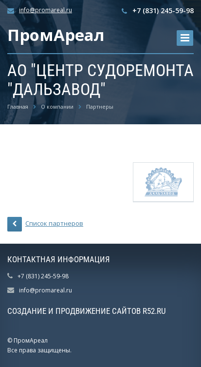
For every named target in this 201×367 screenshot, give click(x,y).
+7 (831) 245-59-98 (163, 10)
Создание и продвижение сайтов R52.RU (86, 311)
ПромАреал (56, 35)
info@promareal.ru (45, 10)
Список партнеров (45, 224)
